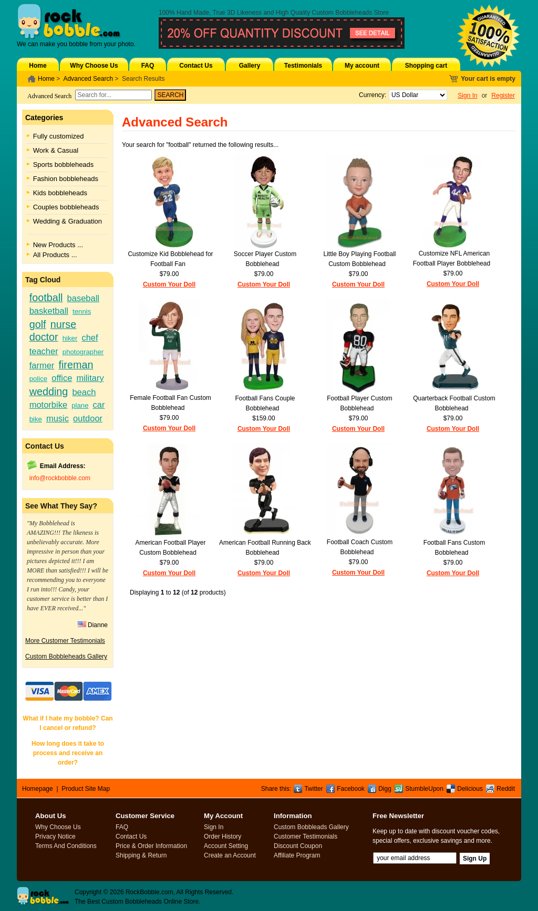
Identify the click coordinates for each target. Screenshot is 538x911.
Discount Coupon (298, 846)
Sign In (467, 95)
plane (79, 405)
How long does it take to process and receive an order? (68, 753)
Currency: (370, 95)
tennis (82, 311)
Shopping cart (426, 65)
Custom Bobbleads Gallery (311, 827)
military (90, 378)
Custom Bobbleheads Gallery (66, 656)
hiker (70, 338)
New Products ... (58, 245)
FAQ (147, 65)
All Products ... (55, 255)
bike (35, 419)
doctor (43, 337)
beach (84, 392)
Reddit (505, 788)
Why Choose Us (94, 65)
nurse (63, 324)
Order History (222, 836)
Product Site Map (85, 788)
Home (37, 65)
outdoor (87, 418)
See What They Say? (61, 506)
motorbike (48, 404)
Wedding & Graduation (67, 221)
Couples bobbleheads (66, 207)
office (61, 378)
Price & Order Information (151, 846)
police (38, 379)
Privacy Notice (55, 836)
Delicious (470, 788)
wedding (48, 391)
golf (37, 324)
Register (503, 95)
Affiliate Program (297, 855)
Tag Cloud (42, 280)
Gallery (250, 65)
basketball (48, 310)
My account (362, 65)
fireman (75, 364)
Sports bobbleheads (63, 164)
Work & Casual (55, 150)
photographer (83, 352)
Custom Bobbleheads (342, 12)
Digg (384, 788)
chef (89, 337)
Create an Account (230, 855)
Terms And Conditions (66, 846)
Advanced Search (88, 78)
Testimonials (303, 65)
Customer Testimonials (305, 836)
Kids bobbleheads (60, 193)
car (99, 404)
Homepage (37, 788)
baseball (83, 298)
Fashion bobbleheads (65, 179)
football (46, 297)
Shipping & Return (141, 855)
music (57, 418)
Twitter (313, 788)
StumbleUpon (424, 788)
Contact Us (195, 65)
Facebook (351, 788)
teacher (43, 351)
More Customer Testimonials (65, 640)
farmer (42, 365)
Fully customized (58, 136)
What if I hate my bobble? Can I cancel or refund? (67, 723)
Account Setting (226, 846)
